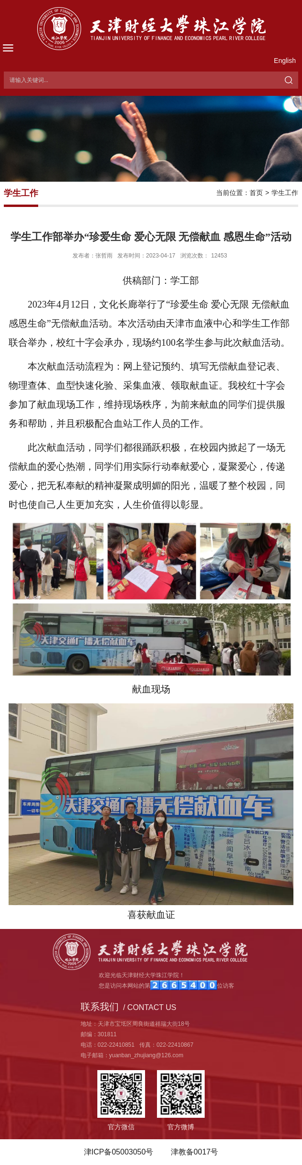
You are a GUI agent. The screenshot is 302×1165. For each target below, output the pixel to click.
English (285, 60)
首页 (256, 192)
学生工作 (284, 192)
